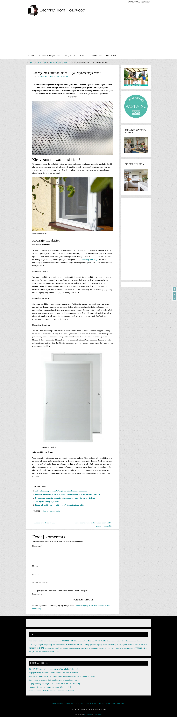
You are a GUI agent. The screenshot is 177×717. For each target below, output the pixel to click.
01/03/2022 (65, 76)
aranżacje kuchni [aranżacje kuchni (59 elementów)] (69, 640)
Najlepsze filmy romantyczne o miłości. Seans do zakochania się (54, 683)
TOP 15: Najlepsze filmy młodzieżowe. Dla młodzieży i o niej (53, 669)
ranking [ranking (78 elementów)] (40, 647)
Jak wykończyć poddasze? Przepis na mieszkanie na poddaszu (61, 491)
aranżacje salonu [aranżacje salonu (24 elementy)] (82, 641)
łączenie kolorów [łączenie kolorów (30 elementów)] (47, 651)
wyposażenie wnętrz (53, 511)
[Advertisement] (88, 35)
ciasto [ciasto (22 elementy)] (134, 641)
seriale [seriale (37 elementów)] (57, 648)
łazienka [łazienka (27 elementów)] (38, 651)
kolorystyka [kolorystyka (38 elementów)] (121, 644)
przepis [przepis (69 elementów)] (32, 647)
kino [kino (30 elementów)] (109, 644)
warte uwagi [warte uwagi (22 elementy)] (111, 648)
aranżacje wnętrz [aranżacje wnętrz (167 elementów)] (98, 640)
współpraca (134, 2)
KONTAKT (145, 2)
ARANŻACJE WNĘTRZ (58, 62)
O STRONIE (110, 703)
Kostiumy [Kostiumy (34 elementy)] (129, 644)
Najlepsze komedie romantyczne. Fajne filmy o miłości (50, 687)
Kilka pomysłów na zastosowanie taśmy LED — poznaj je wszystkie (94, 524)
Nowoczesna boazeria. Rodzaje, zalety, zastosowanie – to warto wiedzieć (65, 498)
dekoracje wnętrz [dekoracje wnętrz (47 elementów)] (36, 644)
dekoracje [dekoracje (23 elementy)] (139, 641)
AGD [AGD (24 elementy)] (30, 641)
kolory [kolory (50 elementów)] (114, 644)
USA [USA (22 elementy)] (106, 648)
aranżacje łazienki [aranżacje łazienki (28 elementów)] (116, 641)
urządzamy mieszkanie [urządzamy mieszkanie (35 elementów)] (80, 648)
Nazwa (35, 566)
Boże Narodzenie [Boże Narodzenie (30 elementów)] (127, 641)
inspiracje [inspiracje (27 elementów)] (99, 644)
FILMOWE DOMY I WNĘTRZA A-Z (65, 703)
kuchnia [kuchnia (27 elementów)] (135, 644)
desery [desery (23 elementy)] (45, 644)
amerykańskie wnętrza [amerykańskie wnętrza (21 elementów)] (55, 641)
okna (44, 511)
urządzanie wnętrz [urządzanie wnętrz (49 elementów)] (96, 648)
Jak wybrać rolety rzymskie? (47, 501)
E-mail (35, 574)
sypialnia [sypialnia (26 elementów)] (65, 648)
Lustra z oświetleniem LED (43, 523)
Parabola (88, 714)
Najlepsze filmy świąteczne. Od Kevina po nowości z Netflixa (53, 673)
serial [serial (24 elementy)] (52, 648)
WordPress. (97, 714)
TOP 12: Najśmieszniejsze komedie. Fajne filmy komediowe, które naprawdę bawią (62, 676)
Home (32, 62)
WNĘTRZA (41, 62)
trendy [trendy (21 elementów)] (70, 648)
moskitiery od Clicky (89, 259)
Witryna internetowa (40, 582)
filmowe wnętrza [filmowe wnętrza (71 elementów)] (73, 644)
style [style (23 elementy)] (61, 648)
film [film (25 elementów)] (54, 644)
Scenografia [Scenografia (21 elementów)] (48, 648)
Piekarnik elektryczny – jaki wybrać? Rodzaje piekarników (60, 505)
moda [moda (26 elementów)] (145, 644)
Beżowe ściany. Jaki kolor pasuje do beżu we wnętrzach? (51, 691)
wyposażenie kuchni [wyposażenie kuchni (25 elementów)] (127, 648)
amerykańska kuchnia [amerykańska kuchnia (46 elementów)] (41, 641)
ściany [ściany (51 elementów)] (56, 651)
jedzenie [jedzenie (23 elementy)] (105, 644)
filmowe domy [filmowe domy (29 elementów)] (60, 644)
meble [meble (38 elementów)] (141, 644)
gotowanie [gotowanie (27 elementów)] (93, 644)
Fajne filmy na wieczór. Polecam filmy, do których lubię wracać (54, 680)
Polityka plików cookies (92, 703)
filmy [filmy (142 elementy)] (86, 644)
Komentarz (37, 546)
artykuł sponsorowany (47, 76)
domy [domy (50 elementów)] (50, 644)
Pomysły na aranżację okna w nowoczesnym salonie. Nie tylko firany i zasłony (67, 494)
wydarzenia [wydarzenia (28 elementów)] (117, 648)
